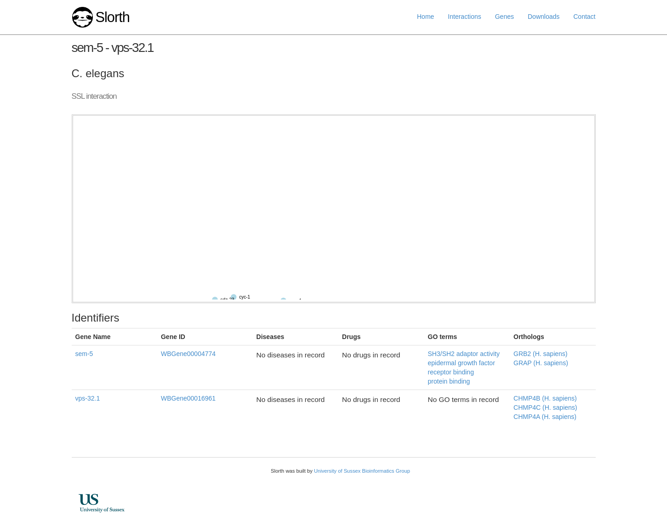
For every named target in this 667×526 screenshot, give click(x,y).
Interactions (464, 16)
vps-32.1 (87, 398)
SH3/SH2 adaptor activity (464, 353)
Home (425, 16)
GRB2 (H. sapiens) (540, 353)
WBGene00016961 (188, 398)
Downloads (543, 16)
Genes (504, 16)
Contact (584, 16)
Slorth (112, 17)
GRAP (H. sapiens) (540, 363)
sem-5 (84, 353)
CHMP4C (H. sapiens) (545, 407)
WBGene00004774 (188, 353)
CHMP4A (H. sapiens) (544, 416)
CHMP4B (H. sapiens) (545, 398)
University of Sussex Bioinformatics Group (362, 471)
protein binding (449, 381)
